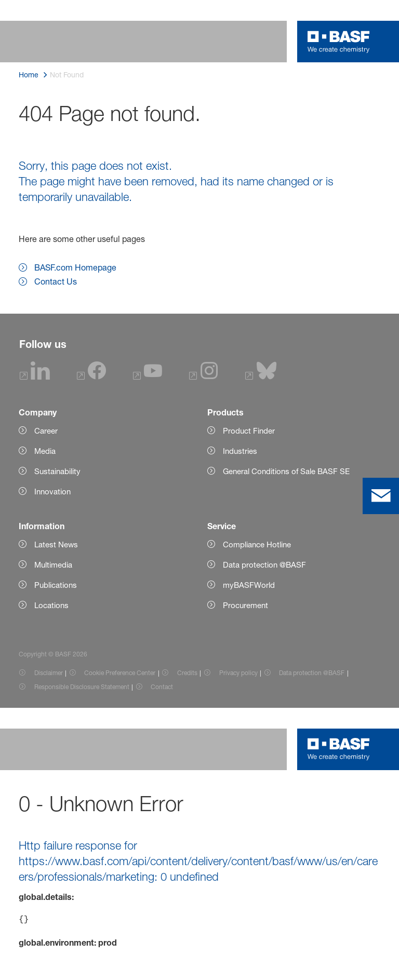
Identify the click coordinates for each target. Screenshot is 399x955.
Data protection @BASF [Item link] (311, 673)
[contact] (381, 496)
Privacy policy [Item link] (238, 673)
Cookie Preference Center (119, 673)
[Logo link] (339, 41)
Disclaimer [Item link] (48, 673)
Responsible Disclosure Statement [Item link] (81, 687)
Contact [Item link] (162, 687)
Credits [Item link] (187, 673)
